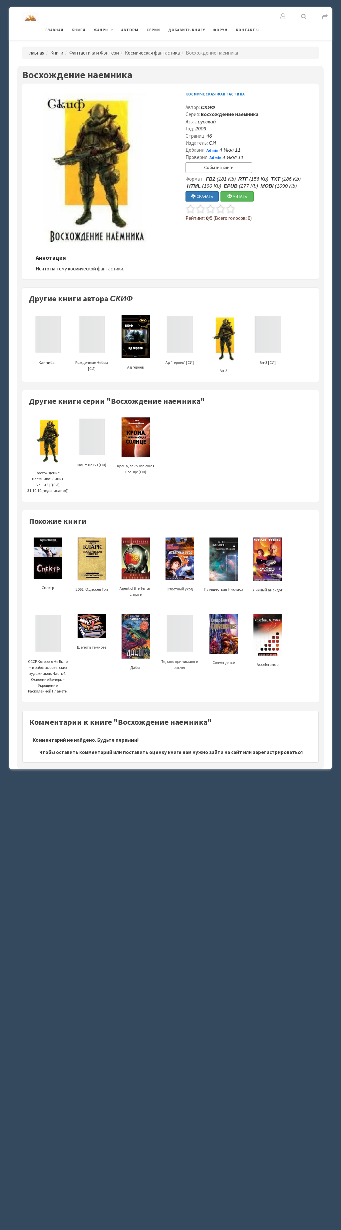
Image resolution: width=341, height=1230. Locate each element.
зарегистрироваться (278, 752)
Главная (54, 30)
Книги (79, 30)
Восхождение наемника (229, 114)
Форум (220, 30)
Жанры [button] (101, 30)
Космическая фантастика (152, 53)
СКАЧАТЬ (202, 196)
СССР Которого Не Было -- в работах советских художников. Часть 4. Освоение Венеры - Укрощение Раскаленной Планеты (48, 661)
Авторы (130, 30)
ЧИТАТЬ (237, 196)
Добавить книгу (186, 30)
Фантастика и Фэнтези (94, 53)
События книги (218, 167)
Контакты (247, 30)
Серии (153, 30)
